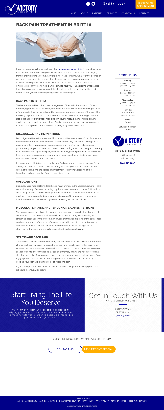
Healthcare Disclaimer (69, 401)
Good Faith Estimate (137, 401)
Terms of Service (118, 401)
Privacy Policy (102, 401)
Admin (20, 401)
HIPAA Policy (87, 401)
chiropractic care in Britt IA (71, 69)
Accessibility (31, 401)
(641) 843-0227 (114, 3)
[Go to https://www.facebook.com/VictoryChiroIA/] (88, 4)
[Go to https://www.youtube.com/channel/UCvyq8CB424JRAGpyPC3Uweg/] (93, 4)
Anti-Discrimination (48, 401)
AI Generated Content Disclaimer (82, 406)
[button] (65, 349)
